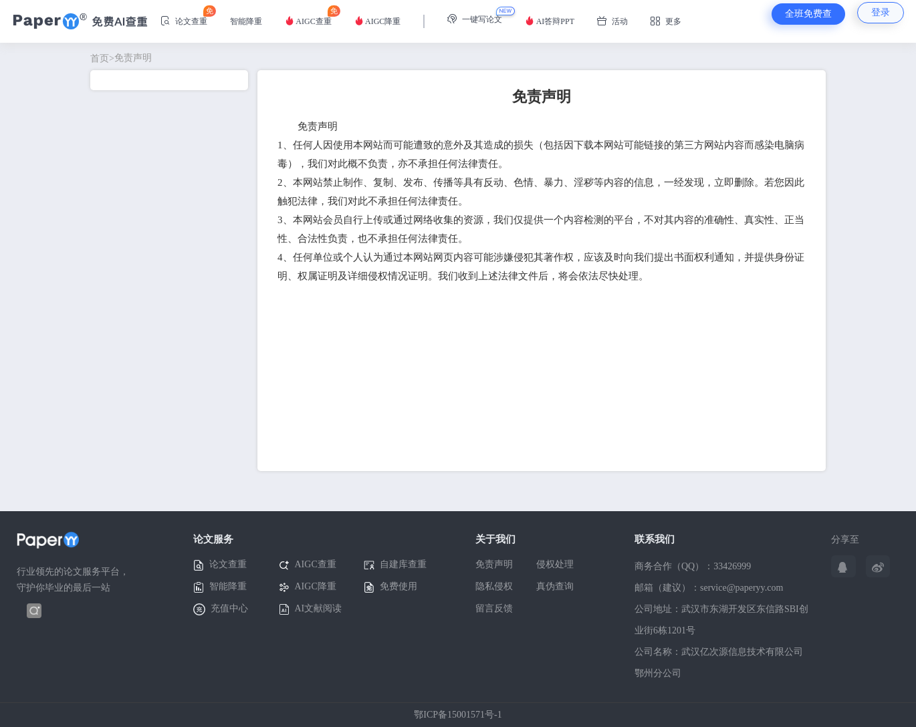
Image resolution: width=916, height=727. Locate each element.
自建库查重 (395, 565)
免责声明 (121, 58)
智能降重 (246, 21)
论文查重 (183, 15)
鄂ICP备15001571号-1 (457, 715)
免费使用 (390, 587)
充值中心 (220, 609)
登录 (880, 12)
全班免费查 (808, 14)
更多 (666, 21)
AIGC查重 (308, 15)
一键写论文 (474, 19)
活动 (612, 21)
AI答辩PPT (549, 21)
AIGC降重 (377, 21)
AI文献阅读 (310, 609)
